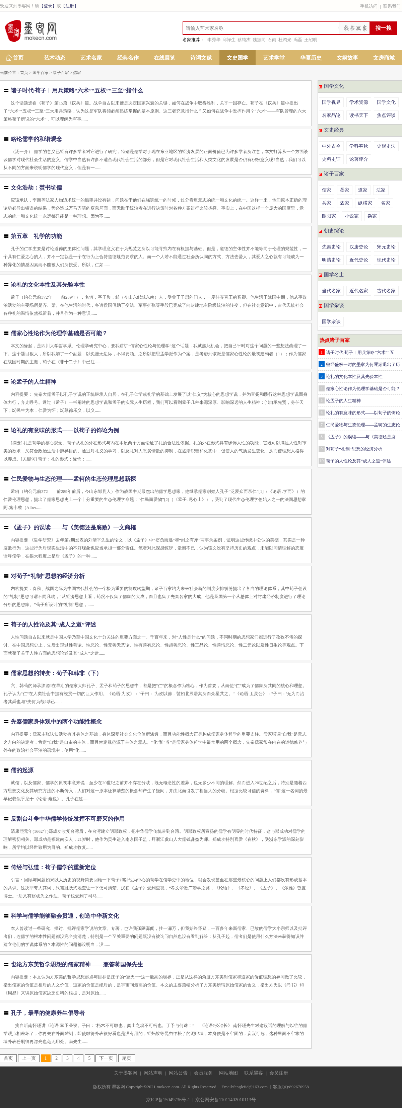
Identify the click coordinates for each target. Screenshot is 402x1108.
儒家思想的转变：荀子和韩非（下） (56, 673)
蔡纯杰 (244, 39)
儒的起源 (22, 770)
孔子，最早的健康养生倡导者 (48, 1013)
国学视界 (331, 102)
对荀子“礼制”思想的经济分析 (48, 576)
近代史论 (358, 260)
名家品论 (331, 115)
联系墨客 (253, 1073)
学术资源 (358, 102)
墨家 (344, 190)
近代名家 (358, 290)
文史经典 (334, 130)
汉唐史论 (358, 246)
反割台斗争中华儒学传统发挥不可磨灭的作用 (68, 819)
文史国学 (237, 58)
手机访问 (369, 6)
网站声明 (153, 1073)
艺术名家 (91, 58)
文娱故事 (347, 58)
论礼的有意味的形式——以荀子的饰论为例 (65, 430)
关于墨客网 (125, 1073)
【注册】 (69, 5)
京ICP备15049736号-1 (168, 1099)
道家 (362, 190)
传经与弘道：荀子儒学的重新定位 (53, 867)
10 (322, 460)
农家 (344, 203)
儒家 (77, 72)
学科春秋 (358, 146)
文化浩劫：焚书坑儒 (36, 187)
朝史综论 (334, 230)
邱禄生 (229, 39)
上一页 (29, 1058)
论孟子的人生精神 (33, 382)
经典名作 (128, 58)
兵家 (326, 203)
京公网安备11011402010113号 (225, 1099)
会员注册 (278, 1073)
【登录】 (48, 5)
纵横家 (365, 203)
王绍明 (310, 39)
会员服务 (203, 1073)
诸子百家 (61, 72)
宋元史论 (386, 246)
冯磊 (297, 39)
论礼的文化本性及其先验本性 (48, 285)
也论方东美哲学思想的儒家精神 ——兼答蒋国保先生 (77, 964)
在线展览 (164, 58)
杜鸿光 (284, 39)
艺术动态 (54, 58)
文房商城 (384, 58)
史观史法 (386, 146)
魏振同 (259, 39)
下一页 (106, 1058)
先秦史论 (331, 246)
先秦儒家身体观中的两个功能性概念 (56, 722)
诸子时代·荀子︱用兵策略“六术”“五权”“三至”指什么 (77, 90)
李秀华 (213, 39)
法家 (381, 190)
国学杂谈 (334, 305)
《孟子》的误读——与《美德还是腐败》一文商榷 (73, 527)
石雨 (272, 39)
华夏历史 (311, 58)
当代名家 (331, 290)
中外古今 (331, 146)
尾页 (126, 1058)
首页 (18, 58)
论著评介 (358, 159)
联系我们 (392, 6)
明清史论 (331, 260)
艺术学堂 (274, 58)
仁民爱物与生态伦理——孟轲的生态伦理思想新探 (73, 479)
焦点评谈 (386, 115)
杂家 (372, 216)
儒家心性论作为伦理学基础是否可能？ (59, 333)
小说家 (352, 216)
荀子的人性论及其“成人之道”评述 (53, 624)
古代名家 (386, 290)
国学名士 (334, 274)
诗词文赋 (201, 58)
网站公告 (178, 1073)
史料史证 (331, 159)
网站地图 (228, 1073)
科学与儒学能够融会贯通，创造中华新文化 (65, 916)
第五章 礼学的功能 (36, 236)
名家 (385, 203)
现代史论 (386, 260)
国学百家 (40, 72)
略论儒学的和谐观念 (36, 139)
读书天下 (358, 115)
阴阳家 (329, 216)
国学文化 (334, 86)
